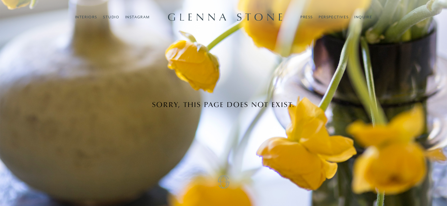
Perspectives (334, 17)
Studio (111, 17)
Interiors (86, 17)
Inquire (363, 17)
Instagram (137, 17)
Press (306, 17)
